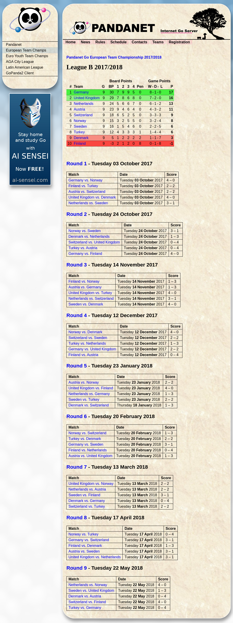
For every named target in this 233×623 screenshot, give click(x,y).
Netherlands (83, 104)
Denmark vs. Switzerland (88, 405)
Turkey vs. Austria (82, 248)
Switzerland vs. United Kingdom (94, 242)
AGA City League (20, 62)
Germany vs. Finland (85, 254)
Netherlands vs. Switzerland (91, 298)
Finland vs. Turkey (83, 186)
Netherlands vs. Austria (87, 489)
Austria (79, 109)
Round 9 (76, 568)
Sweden (80, 126)
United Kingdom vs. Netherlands (94, 557)
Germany (81, 92)
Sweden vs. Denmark (85, 304)
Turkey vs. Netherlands (87, 343)
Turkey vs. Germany (84, 608)
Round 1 (76, 163)
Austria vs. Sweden (84, 551)
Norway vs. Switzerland (87, 433)
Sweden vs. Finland (84, 495)
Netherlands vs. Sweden (88, 203)
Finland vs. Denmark (85, 546)
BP (111, 86)
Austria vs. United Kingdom (90, 456)
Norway (80, 121)
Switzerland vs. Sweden (87, 338)
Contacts (139, 42)
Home (71, 42)
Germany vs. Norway (85, 180)
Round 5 (76, 366)
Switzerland (83, 115)
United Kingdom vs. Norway (90, 484)
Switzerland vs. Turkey (86, 506)
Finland (80, 143)
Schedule (118, 42)
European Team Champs (26, 50)
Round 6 (76, 416)
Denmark (81, 138)
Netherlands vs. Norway (87, 585)
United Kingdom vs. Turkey (90, 293)
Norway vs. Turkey (83, 534)
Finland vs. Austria (83, 355)
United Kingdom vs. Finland (90, 388)
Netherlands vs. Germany (89, 394)
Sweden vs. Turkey (83, 399)
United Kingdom (87, 98)
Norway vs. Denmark (85, 332)
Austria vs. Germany (84, 287)
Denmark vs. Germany (86, 501)
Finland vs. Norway (83, 281)
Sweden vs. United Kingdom (91, 590)
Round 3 (76, 265)
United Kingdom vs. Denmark (92, 197)
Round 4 (76, 315)
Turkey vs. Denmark (84, 439)
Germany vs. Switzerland (88, 540)
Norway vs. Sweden (84, 231)
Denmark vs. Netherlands (89, 236)
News (85, 42)
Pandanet (14, 45)
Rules (100, 42)
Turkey (79, 132)
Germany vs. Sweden (85, 444)
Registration (179, 42)
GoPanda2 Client (20, 73)
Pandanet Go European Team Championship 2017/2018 (114, 57)
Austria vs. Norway (83, 382)
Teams (158, 42)
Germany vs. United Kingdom (92, 349)
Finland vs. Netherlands (87, 450)
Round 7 (76, 467)
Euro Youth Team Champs (27, 56)
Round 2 (76, 214)
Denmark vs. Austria (84, 596)
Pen (140, 86)
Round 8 (76, 517)
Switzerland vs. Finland (87, 602)
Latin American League (24, 67)
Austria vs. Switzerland (86, 192)
